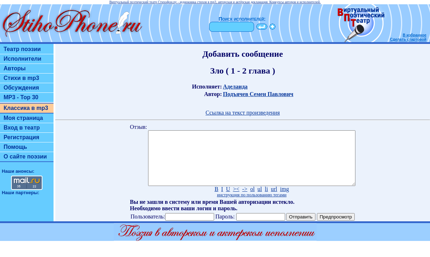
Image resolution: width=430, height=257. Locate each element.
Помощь (15, 147)
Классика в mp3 (26, 108)
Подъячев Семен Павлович (258, 94)
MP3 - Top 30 (21, 97)
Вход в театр (22, 128)
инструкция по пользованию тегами (252, 205)
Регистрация (21, 137)
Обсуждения (21, 88)
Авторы (15, 68)
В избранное (414, 35)
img (284, 200)
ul (260, 200)
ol (252, 200)
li (266, 200)
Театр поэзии (22, 49)
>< (236, 200)
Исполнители (22, 59)
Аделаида (235, 87)
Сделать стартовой (408, 39)
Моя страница (23, 118)
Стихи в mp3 (21, 78)
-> (244, 200)
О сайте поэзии (25, 156)
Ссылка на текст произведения (243, 113)
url (274, 200)
